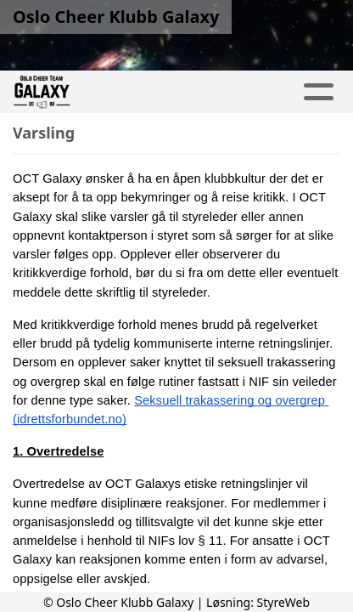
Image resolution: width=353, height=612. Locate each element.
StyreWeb (284, 602)
